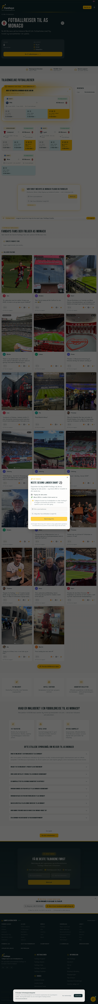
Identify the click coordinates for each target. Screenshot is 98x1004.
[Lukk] (67, 477)
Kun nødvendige (66, 995)
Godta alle (78, 995)
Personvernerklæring (21, 998)
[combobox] (49, 514)
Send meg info (49, 519)
